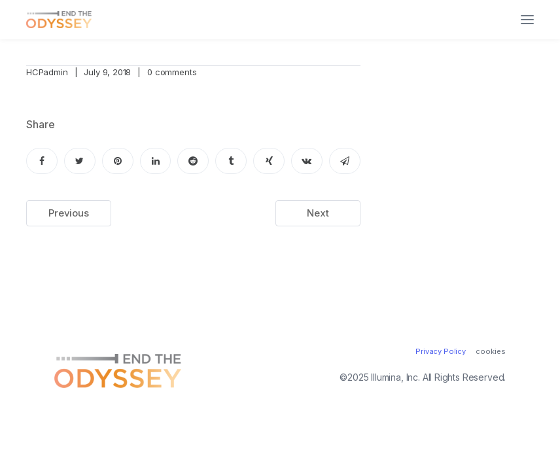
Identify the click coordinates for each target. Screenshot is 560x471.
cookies (491, 351)
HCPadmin (47, 72)
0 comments (171, 72)
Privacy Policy (440, 351)
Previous (68, 213)
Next (317, 213)
